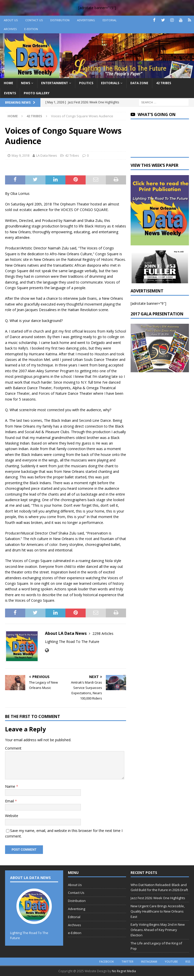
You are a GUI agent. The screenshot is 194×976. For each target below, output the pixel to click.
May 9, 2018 (20, 155)
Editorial (110, 20)
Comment (13, 748)
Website (11, 815)
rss (187, 961)
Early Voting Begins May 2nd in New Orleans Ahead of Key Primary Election (158, 929)
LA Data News (46, 155)
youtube (171, 961)
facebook (106, 961)
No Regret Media (124, 971)
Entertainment (54, 83)
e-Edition (31, 29)
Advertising (86, 20)
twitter (127, 961)
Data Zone (139, 83)
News (25, 83)
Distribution (59, 20)
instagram (149, 961)
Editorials (110, 83)
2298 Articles (102, 633)
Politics (86, 83)
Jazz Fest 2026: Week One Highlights (158, 898)
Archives (10, 29)
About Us (11, 20)
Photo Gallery (37, 93)
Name (10, 786)
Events (10, 93)
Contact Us (34, 20)
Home (8, 83)
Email (10, 801)
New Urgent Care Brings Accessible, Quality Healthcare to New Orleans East (158, 911)
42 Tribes (163, 83)
